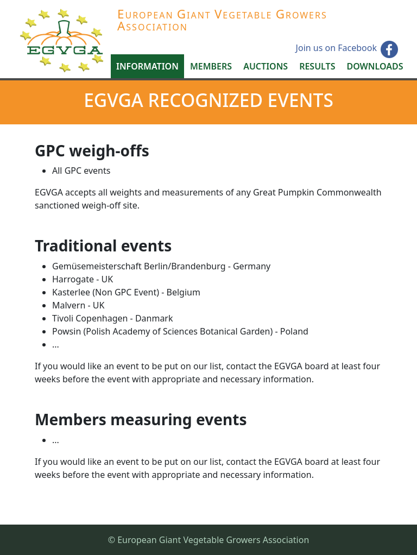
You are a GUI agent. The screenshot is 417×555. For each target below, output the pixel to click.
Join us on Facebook (336, 48)
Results (317, 66)
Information (147, 66)
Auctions (265, 66)
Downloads (374, 66)
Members (211, 66)
